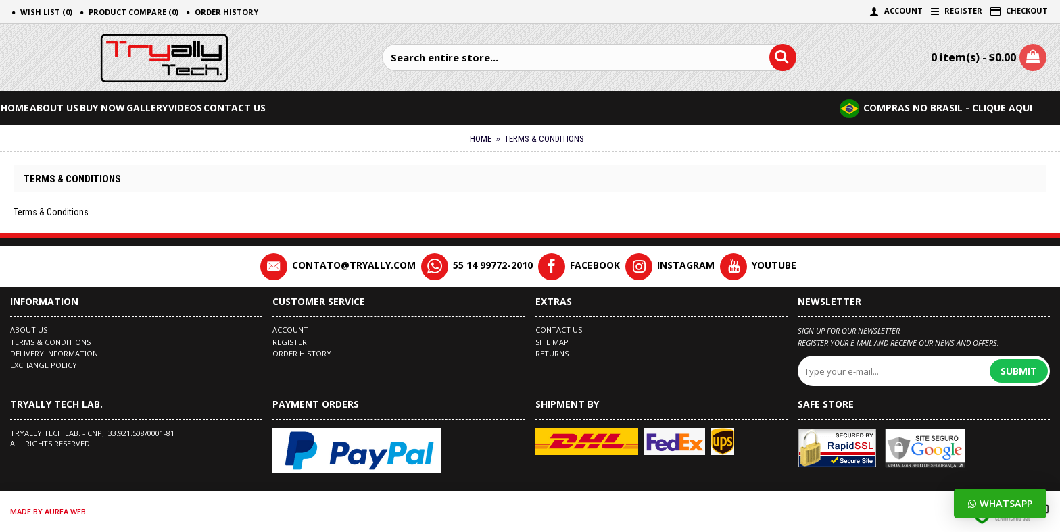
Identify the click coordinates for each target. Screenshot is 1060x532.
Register (289, 342)
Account (290, 330)
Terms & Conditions (50, 342)
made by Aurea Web (48, 511)
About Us (28, 330)
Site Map (552, 342)
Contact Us (558, 330)
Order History (301, 353)
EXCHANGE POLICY (43, 365)
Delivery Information (54, 353)
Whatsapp (1000, 503)
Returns (552, 353)
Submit (1019, 371)
